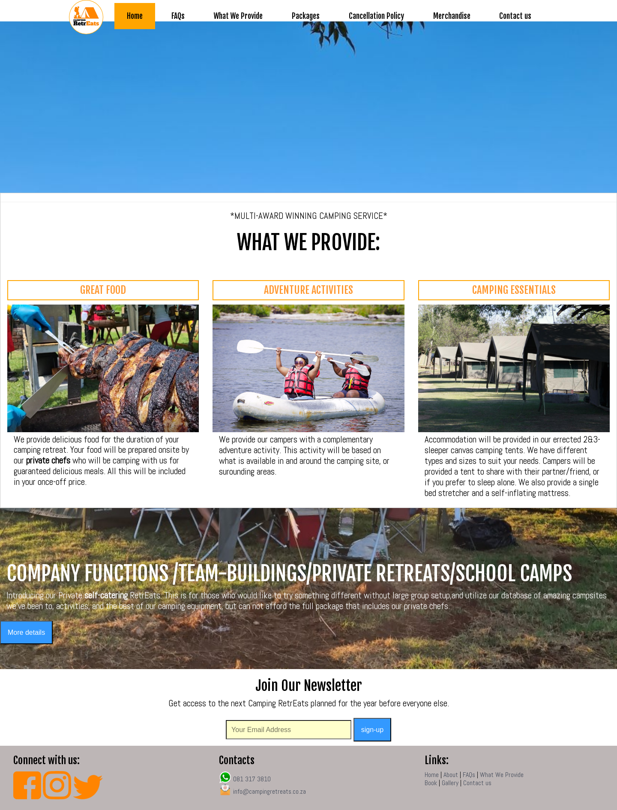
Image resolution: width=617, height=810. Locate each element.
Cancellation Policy (376, 16)
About (450, 775)
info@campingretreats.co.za (268, 791)
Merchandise (451, 16)
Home (135, 16)
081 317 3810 (245, 779)
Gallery (450, 783)
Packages (306, 16)
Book (431, 783)
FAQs (178, 16)
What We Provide (238, 16)
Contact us (515, 16)
